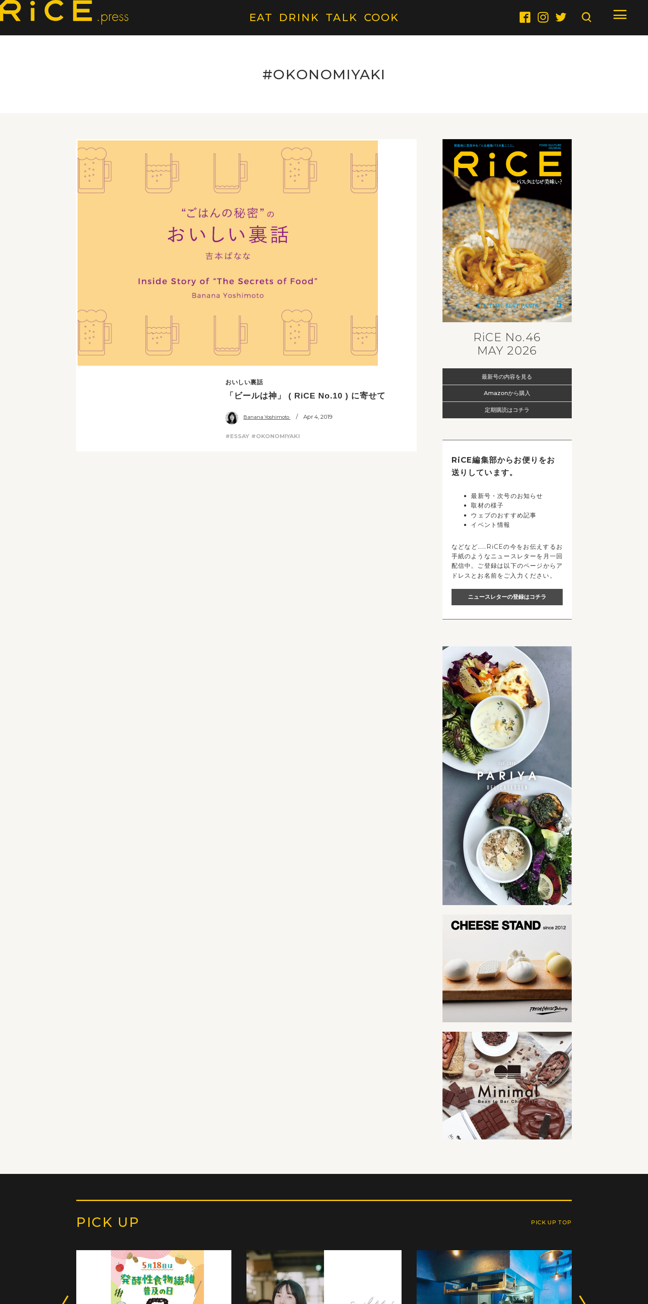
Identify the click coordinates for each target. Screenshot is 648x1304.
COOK (381, 17)
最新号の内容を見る (507, 376)
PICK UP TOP (545, 1229)
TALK (342, 17)
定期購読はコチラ (507, 410)
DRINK (299, 17)
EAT (261, 17)
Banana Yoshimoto (261, 194)
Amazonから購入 (507, 392)
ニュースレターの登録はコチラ (507, 596)
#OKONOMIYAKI (275, 213)
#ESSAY (237, 213)
